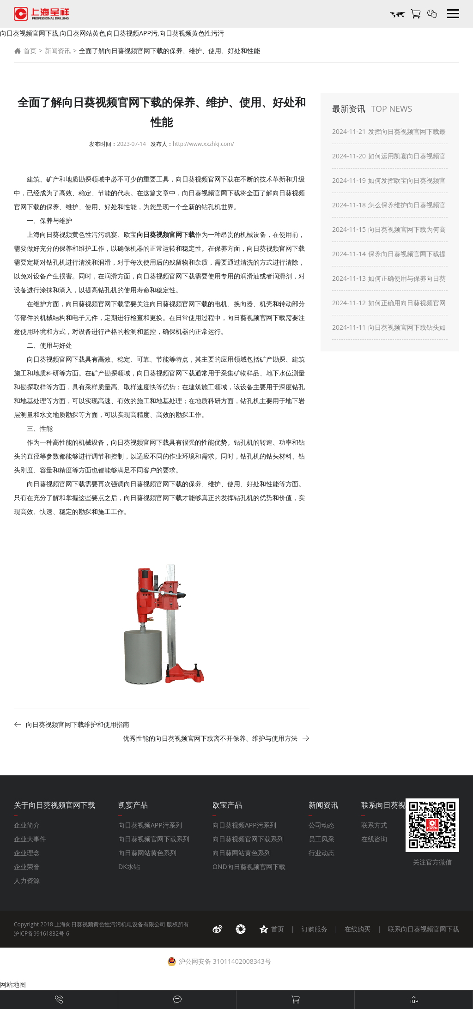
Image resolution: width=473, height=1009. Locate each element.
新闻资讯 (58, 50)
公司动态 (321, 825)
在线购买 (357, 928)
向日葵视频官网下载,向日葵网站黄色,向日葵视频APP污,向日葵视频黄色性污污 (112, 33)
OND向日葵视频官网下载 (248, 866)
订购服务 (314, 928)
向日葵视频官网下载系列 (153, 838)
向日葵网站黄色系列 (147, 852)
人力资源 (27, 880)
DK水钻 (129, 866)
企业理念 (27, 852)
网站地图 (13, 984)
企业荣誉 (27, 866)
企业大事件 (30, 838)
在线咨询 (374, 838)
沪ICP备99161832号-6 (41, 933)
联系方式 (374, 825)
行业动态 (321, 852)
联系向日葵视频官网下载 (423, 928)
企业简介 (27, 825)
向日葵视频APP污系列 (150, 825)
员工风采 (321, 838)
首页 (25, 50)
